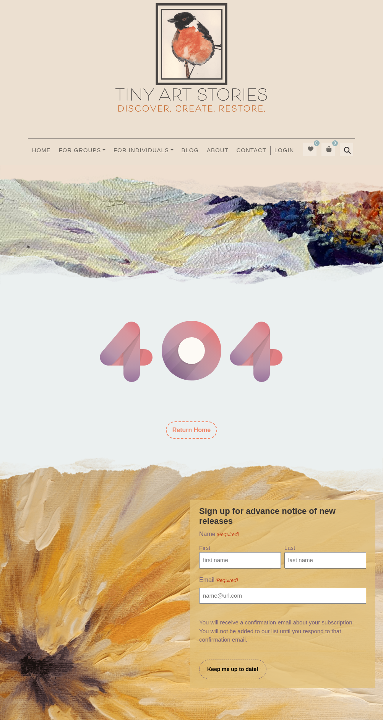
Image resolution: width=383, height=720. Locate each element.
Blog (190, 150)
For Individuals (141, 150)
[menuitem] (284, 150)
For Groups (79, 150)
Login (284, 150)
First (204, 547)
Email (218, 580)
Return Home (191, 430)
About (218, 150)
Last (289, 547)
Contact (251, 150)
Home (41, 150)
